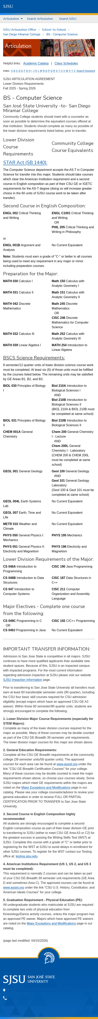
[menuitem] (12, 19)
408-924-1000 (20, 998)
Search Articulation (40, 19)
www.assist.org (67, 764)
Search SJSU (67, 19)
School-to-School (54, 30)
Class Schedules (66, 63)
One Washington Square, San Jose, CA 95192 (40, 990)
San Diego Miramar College (21, 34)
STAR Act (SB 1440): (25, 162)
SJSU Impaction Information (22, 679)
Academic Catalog (36, 63)
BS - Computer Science (62, 34)
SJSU (8, 6)
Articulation (11, 19)
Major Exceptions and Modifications (45, 787)
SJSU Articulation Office (19, 30)
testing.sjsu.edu (26, 856)
